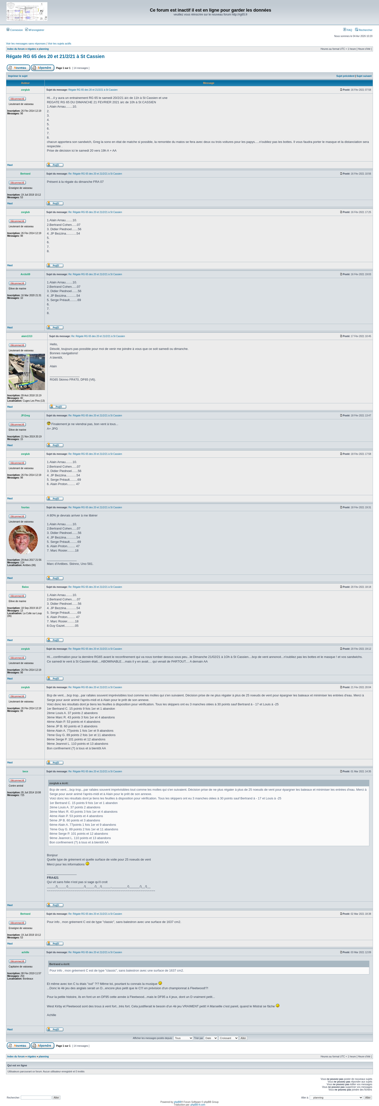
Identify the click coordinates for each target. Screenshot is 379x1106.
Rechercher (363, 30)
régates (31, 49)
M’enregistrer (34, 30)
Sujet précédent (345, 76)
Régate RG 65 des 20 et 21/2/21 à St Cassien (55, 56)
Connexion (15, 30)
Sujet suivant (364, 76)
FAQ (347, 30)
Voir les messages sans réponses (26, 43)
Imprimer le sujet (18, 76)
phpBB (177, 1102)
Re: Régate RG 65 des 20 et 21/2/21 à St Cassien (95, 173)
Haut (10, 165)
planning (44, 49)
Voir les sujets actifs (59, 43)
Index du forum (16, 49)
